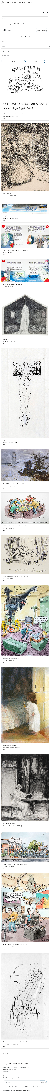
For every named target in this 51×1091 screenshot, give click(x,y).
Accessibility (18, 1090)
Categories (10, 24)
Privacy (23, 1090)
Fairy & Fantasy (18, 24)
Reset (35, 61)
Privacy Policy (29, 1086)
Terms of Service (37, 1086)
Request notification (41, 30)
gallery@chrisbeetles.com (9, 1069)
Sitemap (28, 1090)
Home (4, 24)
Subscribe (43, 1082)
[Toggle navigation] (48, 12)
